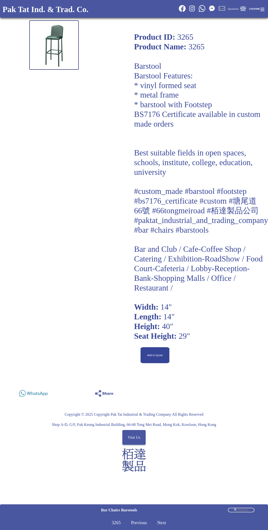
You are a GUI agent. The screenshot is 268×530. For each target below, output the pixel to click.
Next (161, 522)
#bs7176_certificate (165, 200)
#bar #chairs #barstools (171, 229)
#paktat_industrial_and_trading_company (201, 220)
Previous (139, 522)
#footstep (231, 191)
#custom (213, 200)
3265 (116, 522)
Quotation (233, 8)
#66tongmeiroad (178, 210)
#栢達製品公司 (233, 210)
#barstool (199, 191)
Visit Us (134, 437)
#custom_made (158, 191)
